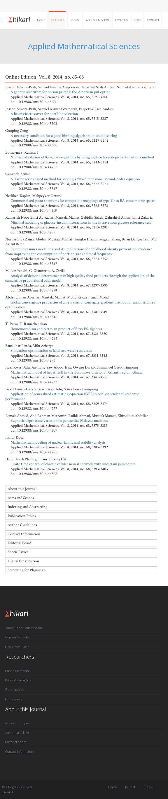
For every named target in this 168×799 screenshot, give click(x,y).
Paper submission (97, 20)
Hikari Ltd (8, 792)
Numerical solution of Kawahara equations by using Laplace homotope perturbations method (82, 157)
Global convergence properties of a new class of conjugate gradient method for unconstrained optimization (80, 305)
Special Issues (18, 551)
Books (74, 20)
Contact (153, 20)
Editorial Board (19, 542)
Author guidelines (17, 732)
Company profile (17, 637)
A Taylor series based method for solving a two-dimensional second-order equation (75, 179)
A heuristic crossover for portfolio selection (44, 113)
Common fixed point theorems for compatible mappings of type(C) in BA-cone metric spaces (82, 200)
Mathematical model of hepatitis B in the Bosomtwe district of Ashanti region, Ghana (76, 372)
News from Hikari (17, 647)
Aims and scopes (17, 723)
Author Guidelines (22, 524)
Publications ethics (18, 680)
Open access (14, 690)
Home (41, 20)
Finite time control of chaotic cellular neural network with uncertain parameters (72, 463)
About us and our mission (23, 628)
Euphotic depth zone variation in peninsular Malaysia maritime (59, 420)
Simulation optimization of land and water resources (51, 350)
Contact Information (24, 534)
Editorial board (15, 742)
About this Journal (22, 488)
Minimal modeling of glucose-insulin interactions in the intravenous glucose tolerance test (80, 222)
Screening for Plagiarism (27, 570)
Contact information (19, 751)
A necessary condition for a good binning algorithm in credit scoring (63, 135)
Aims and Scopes (21, 497)
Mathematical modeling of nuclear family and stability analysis (57, 442)
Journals (57, 20)
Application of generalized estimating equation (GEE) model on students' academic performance (72, 396)
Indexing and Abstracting (27, 506)
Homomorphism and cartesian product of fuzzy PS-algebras (56, 328)
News (137, 20)
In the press (13, 699)
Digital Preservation (23, 561)
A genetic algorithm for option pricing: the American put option (60, 91)
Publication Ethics (22, 515)
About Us (121, 20)
